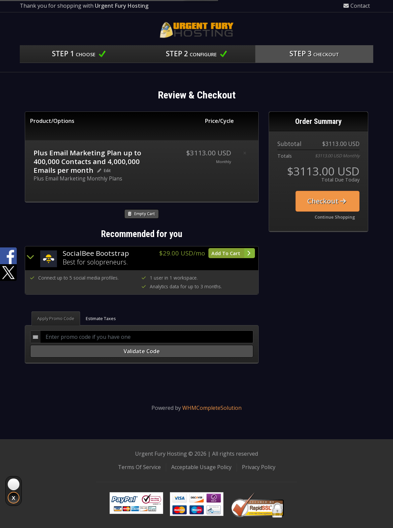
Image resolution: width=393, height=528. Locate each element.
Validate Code (142, 351)
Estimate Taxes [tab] (101, 318)
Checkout (326, 201)
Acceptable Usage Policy (201, 467)
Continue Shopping (335, 217)
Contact (356, 5)
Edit (104, 170)
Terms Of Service (139, 467)
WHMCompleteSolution (212, 407)
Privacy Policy (258, 467)
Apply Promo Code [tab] (55, 318)
